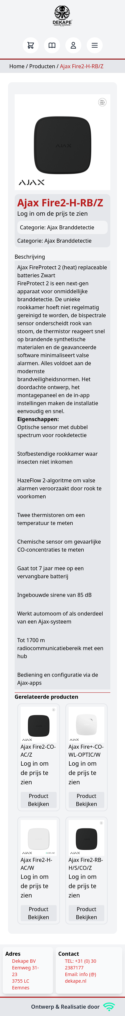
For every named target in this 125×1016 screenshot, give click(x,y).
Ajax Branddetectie (68, 240)
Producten (42, 66)
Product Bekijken (38, 800)
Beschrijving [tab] (30, 256)
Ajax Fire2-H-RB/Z (81, 66)
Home (17, 66)
